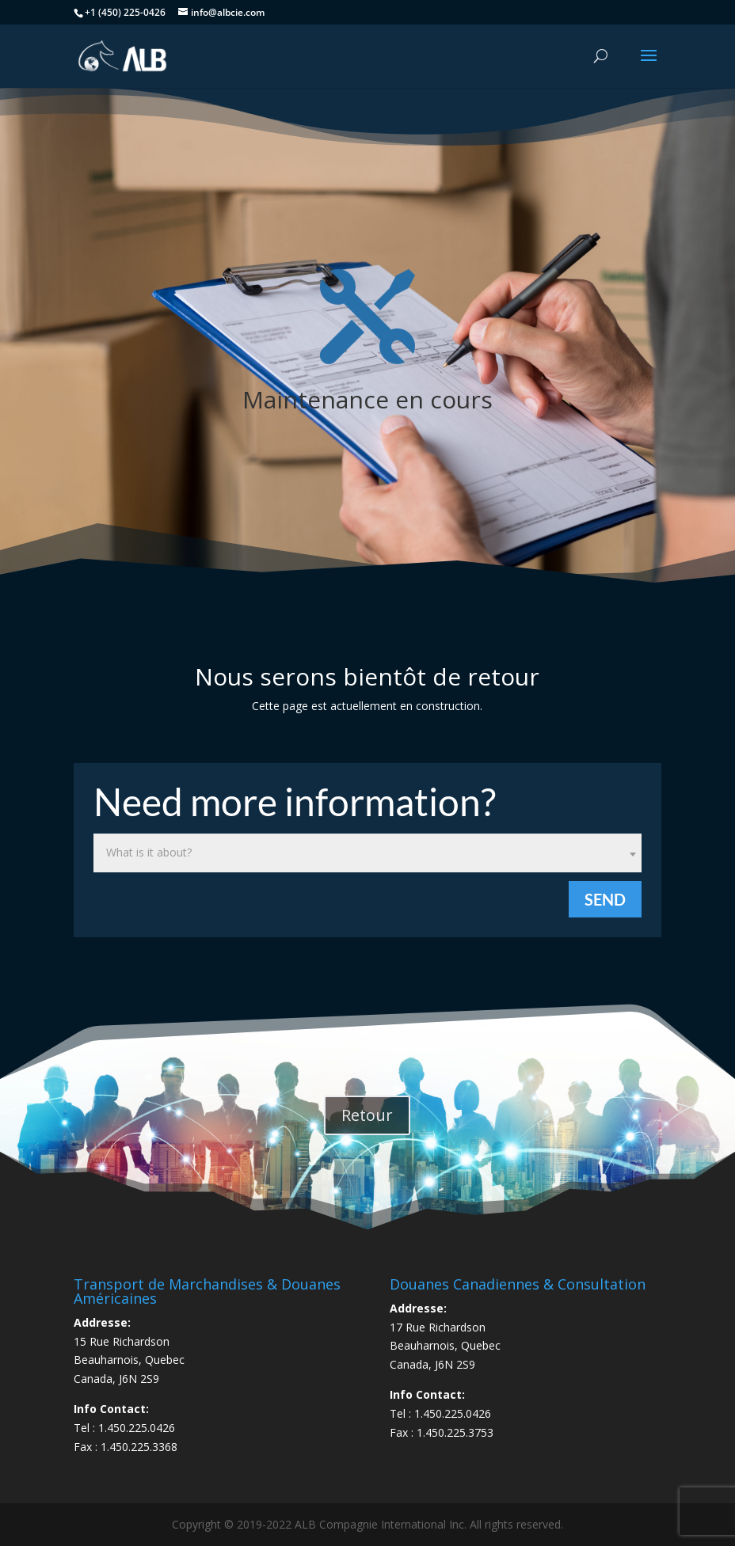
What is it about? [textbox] (149, 852)
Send (605, 899)
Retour (367, 1115)
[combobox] (367, 853)
